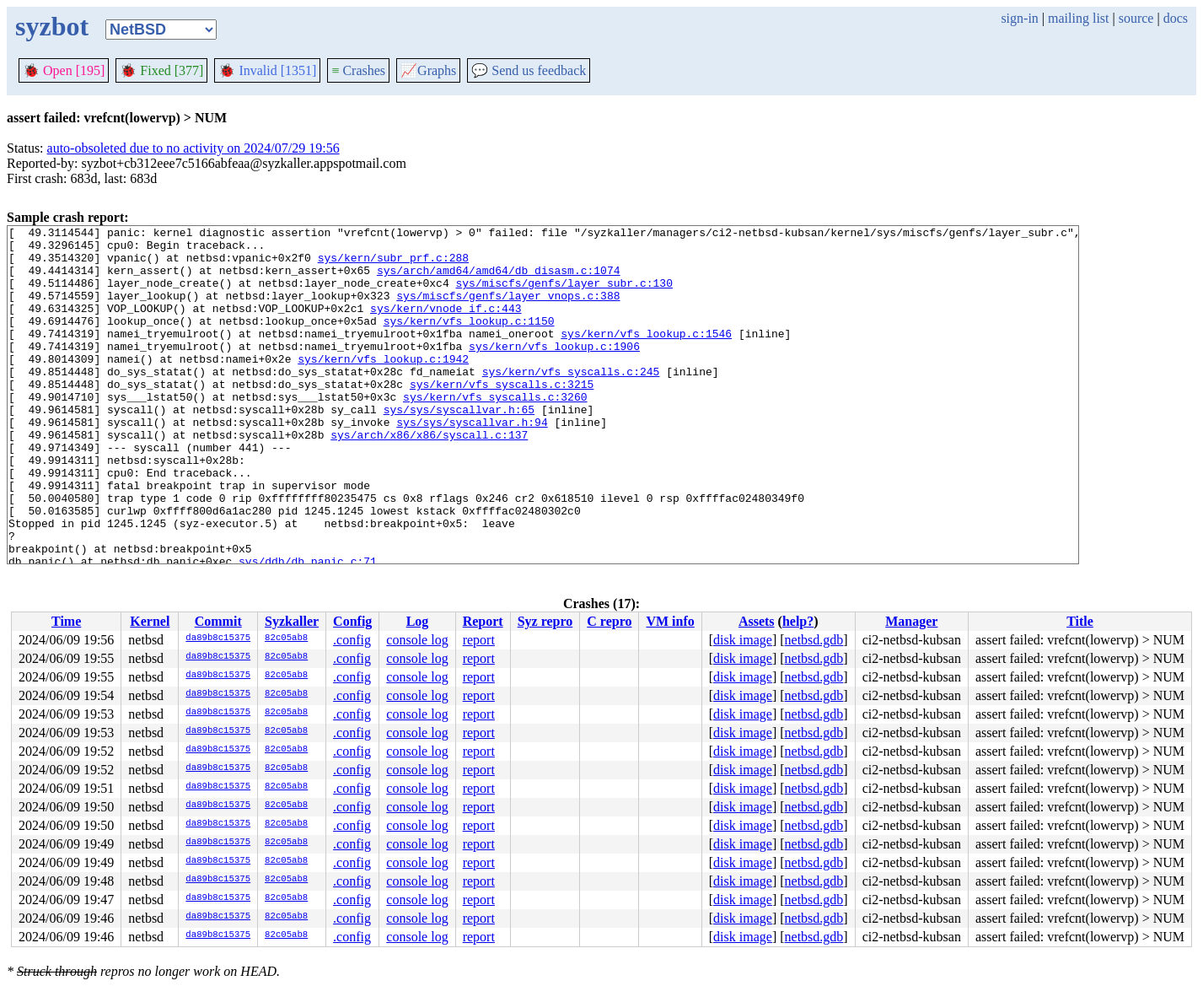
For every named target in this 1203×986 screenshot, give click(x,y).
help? (798, 621)
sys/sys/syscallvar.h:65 (459, 447)
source (1136, 18)
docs (1175, 18)
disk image (742, 640)
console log (417, 640)
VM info (670, 621)
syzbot (52, 26)
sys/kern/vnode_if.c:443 (445, 325)
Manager (911, 621)
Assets (756, 621)
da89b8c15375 (217, 638)
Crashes (358, 70)
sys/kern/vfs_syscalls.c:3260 (495, 431)
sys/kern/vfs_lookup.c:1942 (383, 386)
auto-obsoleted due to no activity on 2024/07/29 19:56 (193, 148)
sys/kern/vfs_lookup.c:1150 (469, 340)
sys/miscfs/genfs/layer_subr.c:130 (563, 295)
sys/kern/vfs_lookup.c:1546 (646, 356)
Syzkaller (292, 621)
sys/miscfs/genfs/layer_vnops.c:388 (508, 310)
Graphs (428, 70)
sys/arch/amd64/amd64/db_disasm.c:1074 (498, 280)
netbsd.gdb (814, 640)
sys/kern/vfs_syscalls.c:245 (571, 401)
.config (352, 640)
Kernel (149, 621)
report (479, 640)
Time (66, 621)
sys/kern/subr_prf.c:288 (393, 264)
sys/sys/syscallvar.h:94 (471, 462)
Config (352, 621)
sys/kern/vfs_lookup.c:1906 (554, 371)
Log (417, 621)
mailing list (1078, 18)
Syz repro (545, 621)
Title (1079, 621)
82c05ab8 (286, 638)
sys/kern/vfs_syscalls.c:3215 (501, 416)
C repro (609, 621)
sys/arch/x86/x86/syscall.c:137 (429, 477)
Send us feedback (528, 70)
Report (483, 621)
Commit (218, 621)
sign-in (1019, 18)
